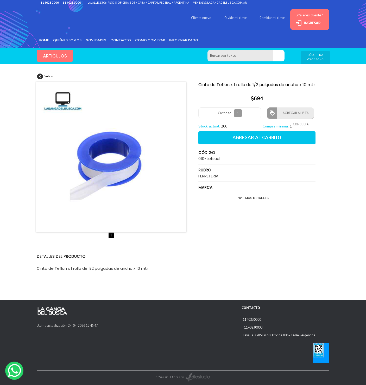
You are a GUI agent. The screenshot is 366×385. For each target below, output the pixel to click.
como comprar (150, 40)
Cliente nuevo (201, 18)
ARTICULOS (55, 56)
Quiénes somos (67, 40)
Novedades (96, 40)
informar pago (183, 40)
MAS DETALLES (257, 198)
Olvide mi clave (235, 18)
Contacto (120, 40)
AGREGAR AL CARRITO (256, 138)
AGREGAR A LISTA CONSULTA (294, 115)
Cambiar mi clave (272, 18)
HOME (44, 40)
